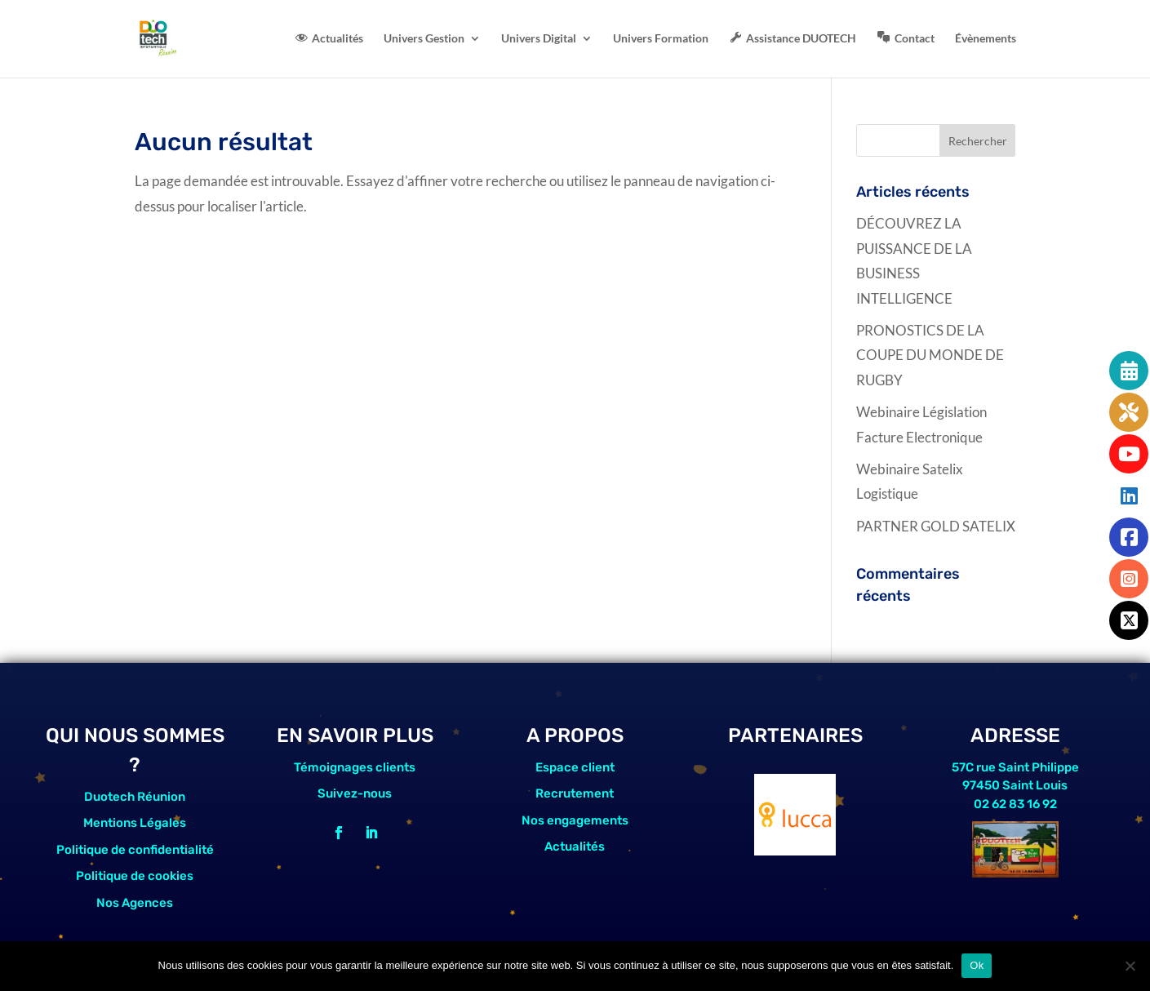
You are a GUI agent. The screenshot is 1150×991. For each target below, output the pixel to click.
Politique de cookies (134, 876)
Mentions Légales (134, 822)
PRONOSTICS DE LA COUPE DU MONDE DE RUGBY (930, 355)
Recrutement (574, 793)
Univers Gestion (424, 39)
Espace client (575, 767)
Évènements (985, 39)
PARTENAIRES (795, 735)
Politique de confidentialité (135, 849)
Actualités (574, 846)
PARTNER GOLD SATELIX (935, 526)
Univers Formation (660, 39)
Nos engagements (575, 820)
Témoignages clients (354, 767)
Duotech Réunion (134, 796)
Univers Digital (538, 39)
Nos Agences (134, 902)
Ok (976, 965)
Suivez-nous (354, 793)
